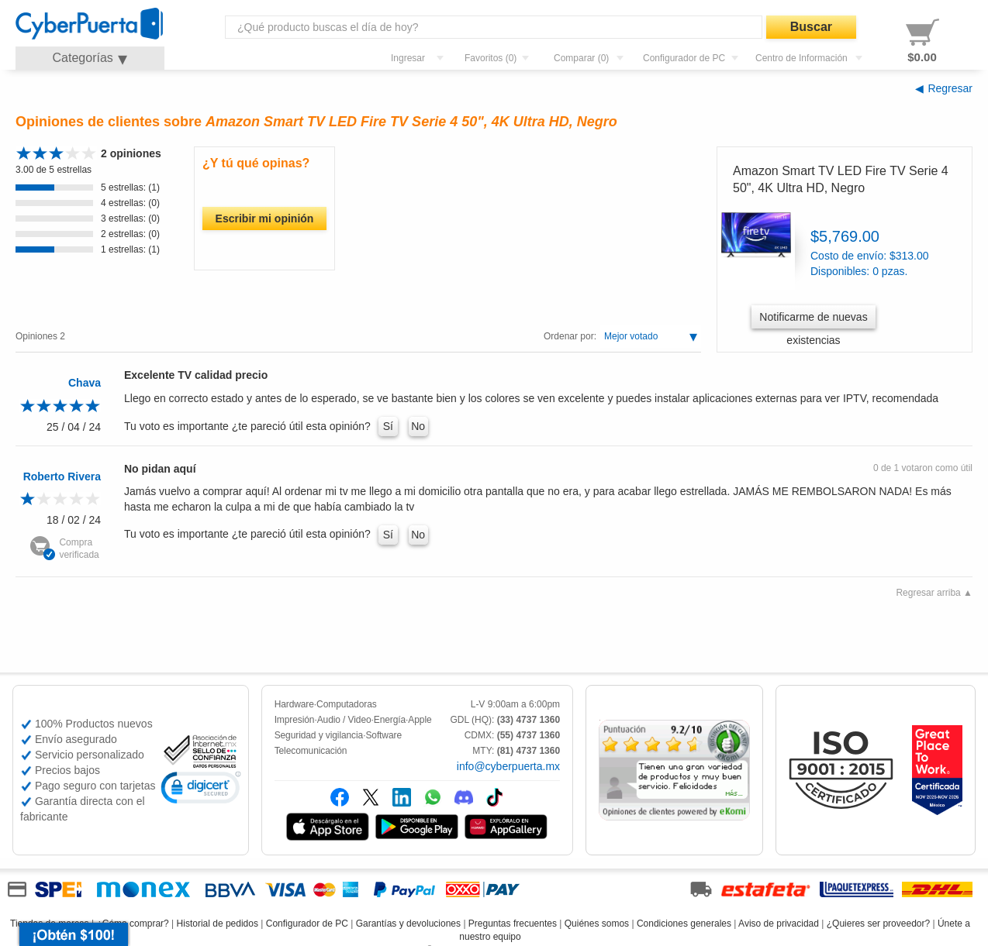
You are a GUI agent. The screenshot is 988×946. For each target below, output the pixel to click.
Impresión (295, 719)
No (418, 426)
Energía (390, 719)
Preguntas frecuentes (512, 923)
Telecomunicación (311, 750)
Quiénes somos (597, 923)
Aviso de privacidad (778, 923)
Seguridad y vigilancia (319, 735)
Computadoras (346, 704)
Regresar (950, 88)
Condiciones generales (684, 923)
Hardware (294, 704)
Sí (388, 426)
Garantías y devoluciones (408, 923)
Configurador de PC (307, 923)
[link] (201, 790)
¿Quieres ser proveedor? (878, 923)
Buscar (811, 26)
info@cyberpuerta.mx (508, 766)
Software (383, 735)
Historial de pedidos (217, 923)
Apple (419, 719)
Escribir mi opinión (265, 218)
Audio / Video (344, 719)
